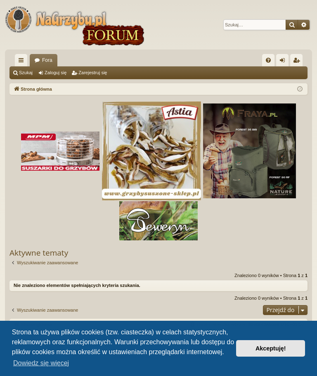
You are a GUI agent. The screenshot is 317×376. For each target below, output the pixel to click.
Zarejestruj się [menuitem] (298, 61)
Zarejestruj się (92, 72)
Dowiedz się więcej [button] (41, 363)
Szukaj (26, 72)
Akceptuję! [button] (270, 348)
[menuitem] (268, 60)
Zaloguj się (55, 72)
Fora (47, 60)
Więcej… (22, 61)
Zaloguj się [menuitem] (284, 61)
